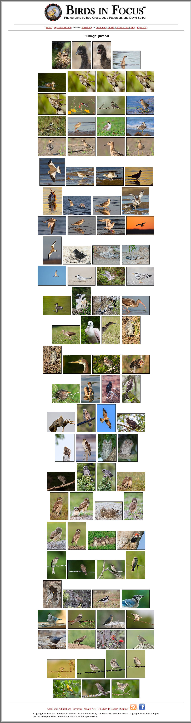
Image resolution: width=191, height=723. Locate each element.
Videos (111, 27)
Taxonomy (87, 27)
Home (49, 27)
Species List (122, 27)
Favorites (77, 708)
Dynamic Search (62, 27)
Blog (132, 27)
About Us (52, 708)
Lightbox (142, 27)
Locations (101, 27)
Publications (64, 708)
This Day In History (108, 708)
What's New (90, 708)
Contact (124, 708)
